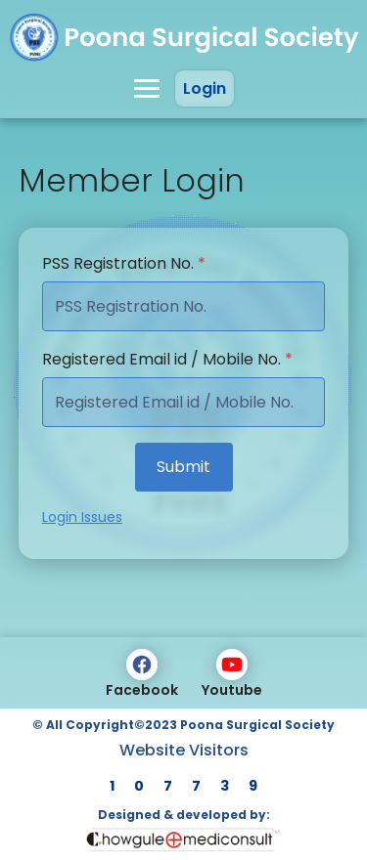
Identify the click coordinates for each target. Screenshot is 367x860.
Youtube (232, 674)
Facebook (142, 674)
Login (204, 88)
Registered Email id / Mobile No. (167, 359)
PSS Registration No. (124, 263)
